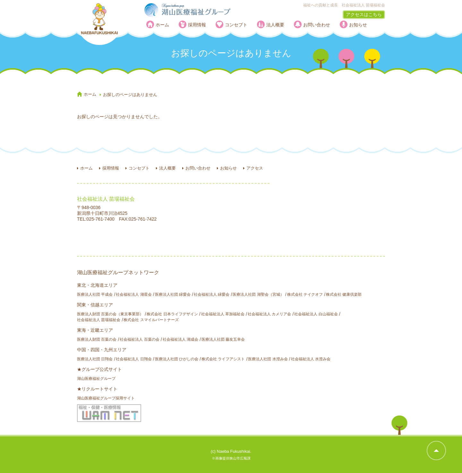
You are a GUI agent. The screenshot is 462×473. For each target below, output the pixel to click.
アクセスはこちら (364, 14)
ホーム (162, 24)
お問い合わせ (316, 24)
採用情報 (197, 24)
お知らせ (358, 24)
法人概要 (275, 24)
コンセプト (236, 24)
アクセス (254, 168)
